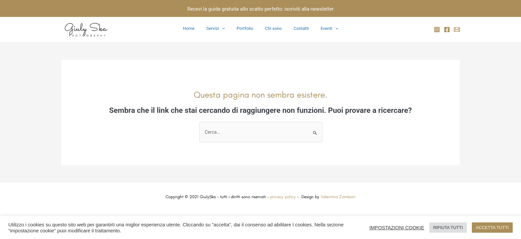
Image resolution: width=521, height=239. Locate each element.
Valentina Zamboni (338, 196)
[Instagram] (437, 30)
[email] (457, 30)
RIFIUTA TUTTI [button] (448, 227)
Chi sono (271, 28)
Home (196, 28)
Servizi (220, 28)
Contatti (296, 28)
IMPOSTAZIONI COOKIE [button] (396, 227)
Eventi (322, 28)
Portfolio (246, 28)
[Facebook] (447, 30)
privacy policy (282, 196)
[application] (227, 28)
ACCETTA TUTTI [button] (492, 227)
